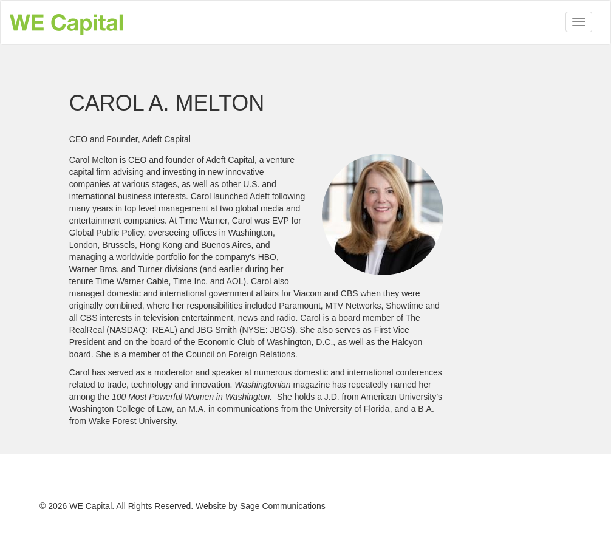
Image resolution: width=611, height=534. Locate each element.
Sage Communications (283, 506)
